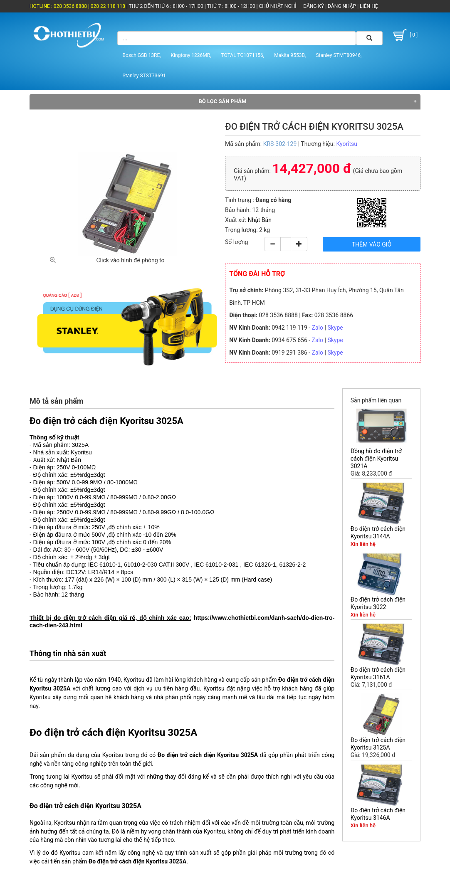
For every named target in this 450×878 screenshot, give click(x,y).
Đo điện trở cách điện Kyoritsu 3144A (378, 532)
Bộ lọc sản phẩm (223, 101)
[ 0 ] (404, 35)
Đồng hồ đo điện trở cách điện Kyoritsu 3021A (376, 458)
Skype (335, 327)
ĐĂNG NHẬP (342, 6)
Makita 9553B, (290, 55)
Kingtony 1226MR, (191, 55)
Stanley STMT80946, (338, 55)
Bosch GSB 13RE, (141, 55)
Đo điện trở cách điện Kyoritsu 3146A (378, 814)
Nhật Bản (260, 220)
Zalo (317, 327)
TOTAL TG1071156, (243, 55)
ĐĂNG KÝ (313, 6)
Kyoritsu (346, 144)
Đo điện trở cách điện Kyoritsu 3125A (378, 744)
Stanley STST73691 (144, 76)
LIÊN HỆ (368, 6)
